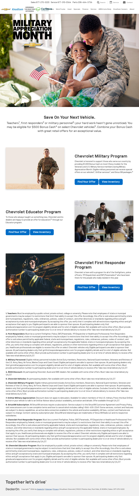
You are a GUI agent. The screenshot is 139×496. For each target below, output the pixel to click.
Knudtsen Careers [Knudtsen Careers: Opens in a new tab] (120, 9)
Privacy (56, 489)
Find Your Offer (87, 182)
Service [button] (93, 9)
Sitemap (48, 489)
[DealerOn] (13, 489)
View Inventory (111, 182)
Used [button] (69, 9)
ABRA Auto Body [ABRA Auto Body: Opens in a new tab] (105, 9)
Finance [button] (85, 9)
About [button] (132, 9)
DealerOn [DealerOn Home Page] (40, 489)
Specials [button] (77, 9)
